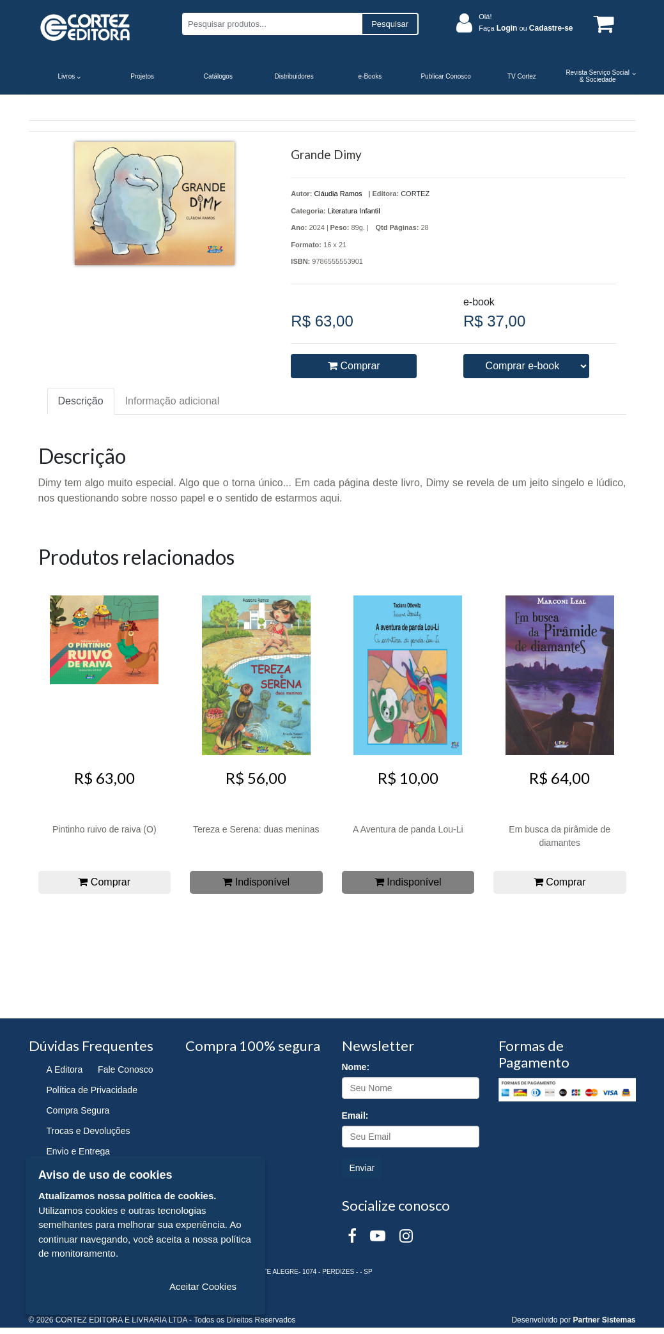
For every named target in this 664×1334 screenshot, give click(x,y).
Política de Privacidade (92, 1090)
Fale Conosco (125, 1069)
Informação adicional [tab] (172, 400)
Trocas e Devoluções (88, 1131)
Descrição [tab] (81, 400)
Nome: (356, 1067)
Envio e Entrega (79, 1151)
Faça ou (526, 28)
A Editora (65, 1069)
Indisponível (256, 882)
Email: (355, 1115)
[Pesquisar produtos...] (272, 24)
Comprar (354, 365)
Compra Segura (78, 1110)
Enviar (362, 1168)
